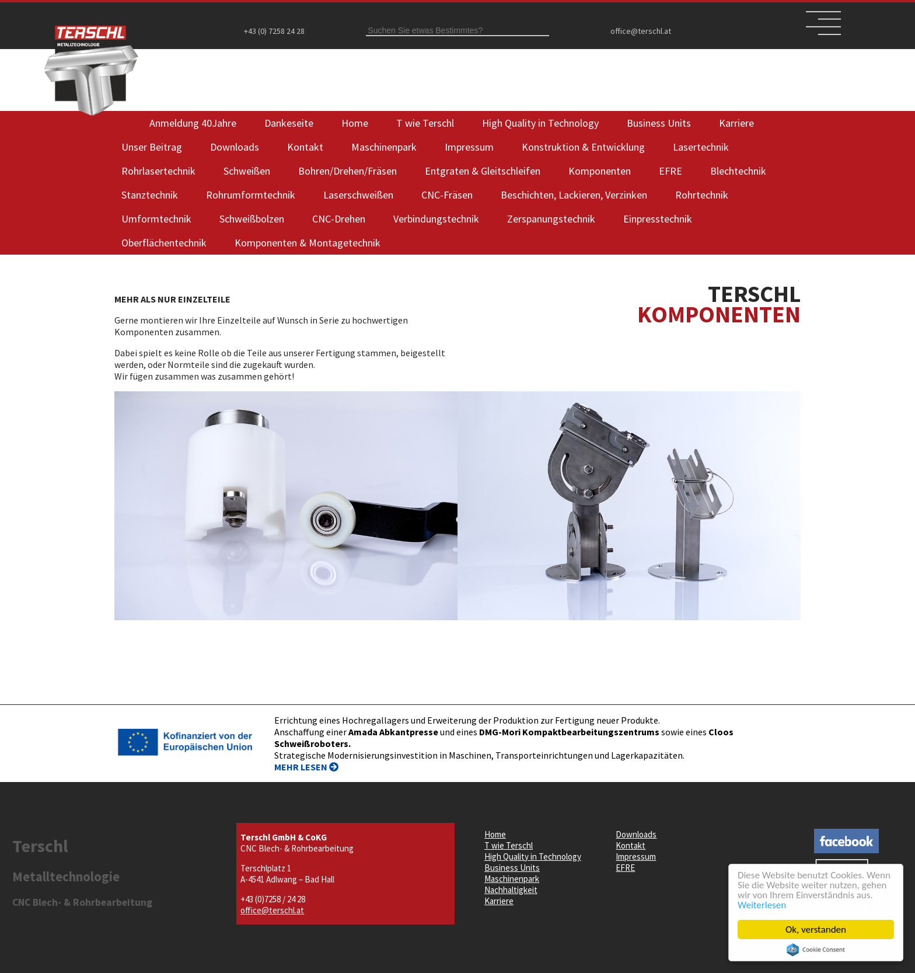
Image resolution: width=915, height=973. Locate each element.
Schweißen (246, 171)
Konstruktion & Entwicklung (583, 147)
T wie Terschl (425, 123)
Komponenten (599, 171)
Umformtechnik (156, 218)
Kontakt (305, 147)
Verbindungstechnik (436, 218)
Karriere (736, 123)
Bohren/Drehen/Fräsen (347, 171)
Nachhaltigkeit (510, 889)
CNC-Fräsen (447, 194)
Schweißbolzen (251, 218)
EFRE (670, 171)
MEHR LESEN (306, 767)
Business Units (659, 123)
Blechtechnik (738, 171)
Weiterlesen (762, 905)
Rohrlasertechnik (158, 171)
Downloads (234, 147)
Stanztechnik (149, 194)
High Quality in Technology (540, 123)
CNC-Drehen (338, 218)
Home (354, 123)
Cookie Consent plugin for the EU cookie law (816, 949)
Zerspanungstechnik (551, 218)
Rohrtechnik (701, 194)
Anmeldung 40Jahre (192, 123)
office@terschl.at (640, 31)
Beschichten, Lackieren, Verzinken (574, 194)
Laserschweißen (358, 194)
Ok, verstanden (816, 929)
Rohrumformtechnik (250, 194)
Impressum (469, 147)
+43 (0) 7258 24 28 (274, 31)
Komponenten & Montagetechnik (307, 242)
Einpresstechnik (657, 218)
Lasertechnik (701, 147)
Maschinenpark (384, 147)
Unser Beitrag (151, 147)
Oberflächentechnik (164, 242)
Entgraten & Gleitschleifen (482, 171)
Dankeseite (288, 123)
